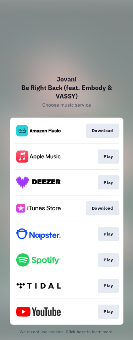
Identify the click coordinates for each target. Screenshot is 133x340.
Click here (76, 331)
